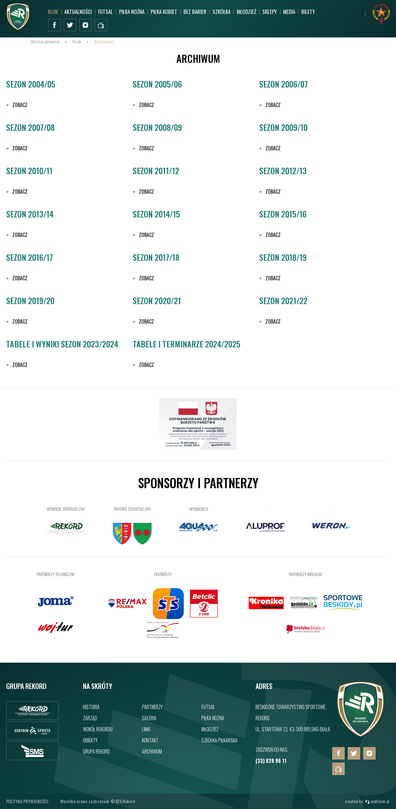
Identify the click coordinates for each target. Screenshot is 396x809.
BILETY (308, 11)
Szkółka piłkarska (219, 740)
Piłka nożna (131, 11)
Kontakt (150, 740)
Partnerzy (152, 707)
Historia (91, 707)
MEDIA (289, 11)
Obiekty (90, 740)
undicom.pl (377, 801)
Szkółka (221, 11)
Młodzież (246, 11)
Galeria (149, 718)
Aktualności (78, 11)
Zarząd (90, 718)
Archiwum (152, 751)
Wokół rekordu (98, 729)
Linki (146, 729)
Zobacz (20, 111)
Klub (53, 11)
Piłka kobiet (164, 11)
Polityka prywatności (27, 801)
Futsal (105, 11)
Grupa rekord (96, 751)
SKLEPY (269, 11)
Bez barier (194, 11)
